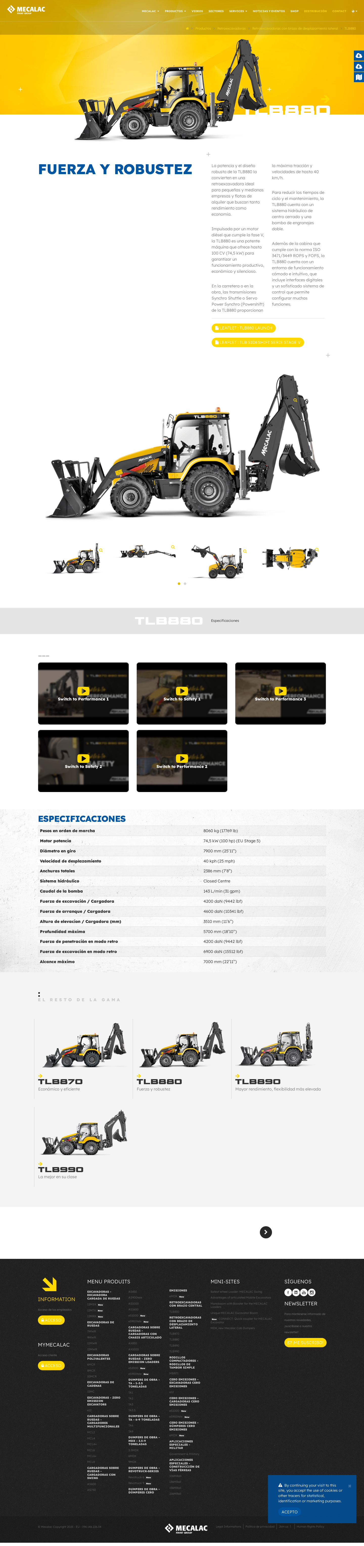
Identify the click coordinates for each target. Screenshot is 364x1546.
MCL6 (91, 1453)
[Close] (349, 1485)
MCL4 (91, 1441)
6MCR (91, 1368)
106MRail (175, 1479)
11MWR (92, 1346)
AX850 (132, 1346)
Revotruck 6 (140, 1481)
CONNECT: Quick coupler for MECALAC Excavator (241, 1323)
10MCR (92, 1379)
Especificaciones (225, 624)
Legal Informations (228, 1530)
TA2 (130, 1401)
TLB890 (174, 1349)
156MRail (175, 1491)
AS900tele (135, 1301)
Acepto (290, 1511)
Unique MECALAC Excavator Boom (234, 1316)
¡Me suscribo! (305, 1345)
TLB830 (174, 1315)
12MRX (95, 1320)
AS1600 (133, 1312)
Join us (283, 1530)
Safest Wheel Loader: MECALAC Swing (236, 1295)
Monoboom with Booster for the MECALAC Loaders (239, 1308)
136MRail (175, 1485)
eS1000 (137, 1319)
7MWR (91, 1334)
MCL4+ (92, 1447)
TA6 (130, 1428)
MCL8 (91, 1465)
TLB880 (174, 1343)
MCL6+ (92, 1459)
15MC (91, 1395)
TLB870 (174, 1337)
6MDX (132, 1459)
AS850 (132, 1295)
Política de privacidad (260, 1530)
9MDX (132, 1465)
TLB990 (174, 1354)
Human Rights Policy (310, 1530)
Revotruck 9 (140, 1487)
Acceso (51, 1323)
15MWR (92, 1352)
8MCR (91, 1373)
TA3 (130, 1407)
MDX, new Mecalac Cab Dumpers (233, 1331)
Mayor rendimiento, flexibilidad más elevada (278, 1092)
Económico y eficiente (59, 1092)
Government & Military (184, 1457)
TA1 (130, 1396)
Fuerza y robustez (153, 1092)
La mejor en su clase (57, 1180)
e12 (89, 1413)
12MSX (95, 1308)
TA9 (130, 1435)
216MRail (175, 1497)
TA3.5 (131, 1413)
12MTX (95, 1314)
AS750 (91, 1493)
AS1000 (133, 1307)
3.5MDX (133, 1453)
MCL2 (91, 1435)
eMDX (177, 1300)
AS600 (91, 1487)
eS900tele (139, 1325)
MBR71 (173, 1376)
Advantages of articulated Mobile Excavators (241, 1301)
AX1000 (133, 1352)
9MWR (91, 1341)
